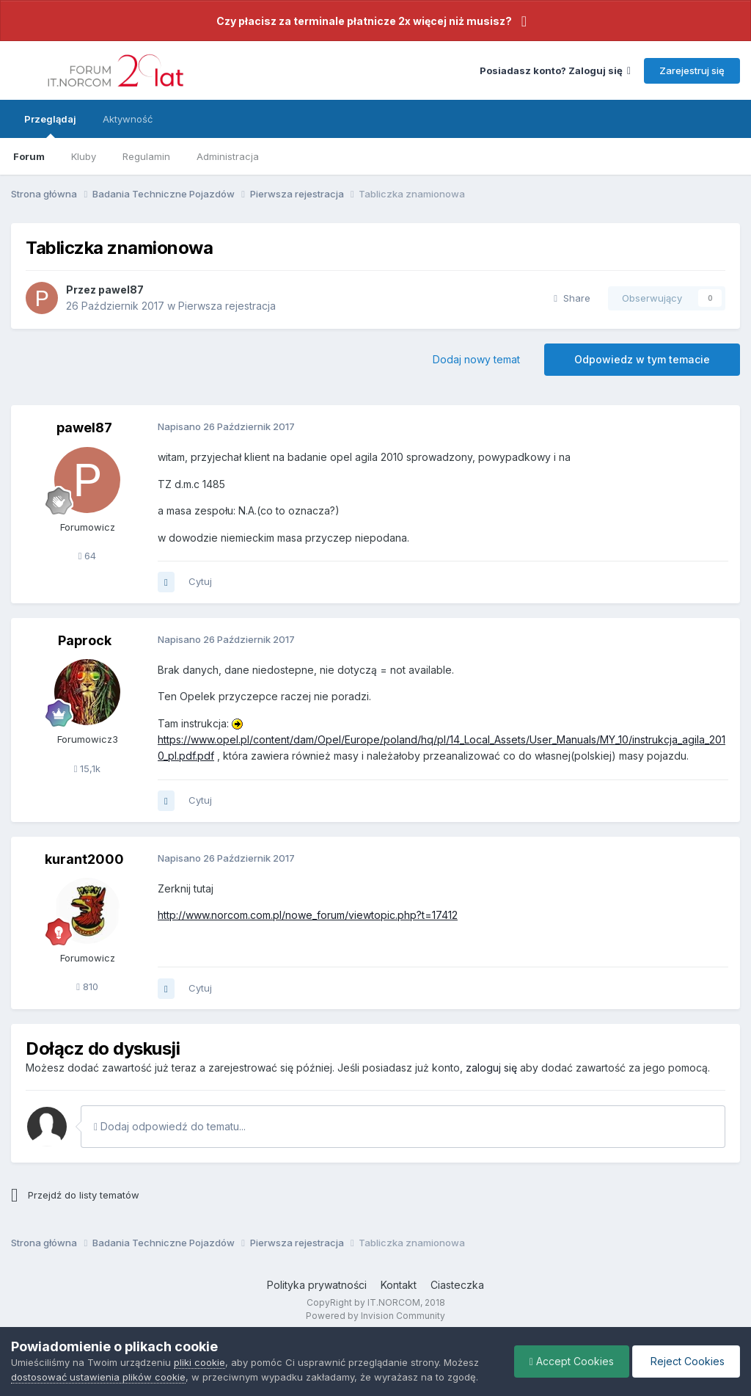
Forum (29, 156)
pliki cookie (199, 1362)
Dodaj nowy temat (476, 359)
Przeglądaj (50, 125)
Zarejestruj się (692, 70)
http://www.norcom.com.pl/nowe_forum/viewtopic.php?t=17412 (308, 915)
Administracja (228, 156)
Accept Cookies (572, 1361)
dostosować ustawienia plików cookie (98, 1377)
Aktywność (128, 119)
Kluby (83, 156)
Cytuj (200, 581)
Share (572, 298)
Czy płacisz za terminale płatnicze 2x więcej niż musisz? (364, 21)
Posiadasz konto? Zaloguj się (555, 70)
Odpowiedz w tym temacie (642, 359)
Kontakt (399, 1285)
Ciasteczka (457, 1285)
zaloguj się (491, 1067)
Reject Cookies (686, 1361)
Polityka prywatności (317, 1285)
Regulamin (146, 156)
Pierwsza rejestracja (227, 305)
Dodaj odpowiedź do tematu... (170, 1126)
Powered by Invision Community (375, 1315)
